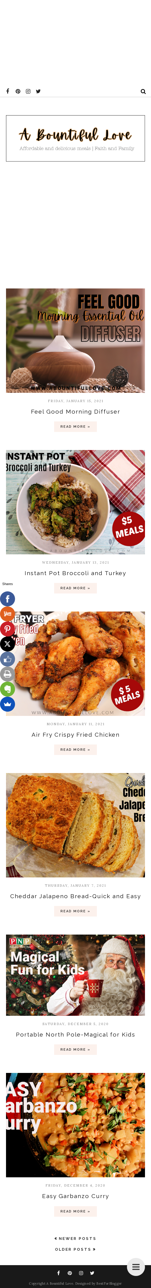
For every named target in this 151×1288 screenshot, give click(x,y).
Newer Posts (78, 1238)
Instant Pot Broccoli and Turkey (75, 573)
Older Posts (73, 1249)
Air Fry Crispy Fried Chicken (76, 734)
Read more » (75, 427)
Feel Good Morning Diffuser (75, 411)
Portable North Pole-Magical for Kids (75, 1034)
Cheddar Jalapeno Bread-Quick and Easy (75, 896)
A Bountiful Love (59, 1283)
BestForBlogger (109, 1283)
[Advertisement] (74, 42)
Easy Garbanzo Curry (75, 1196)
